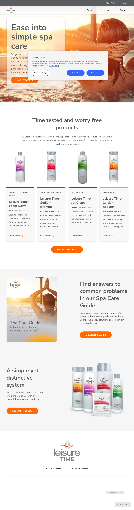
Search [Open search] (125, 3)
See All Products (67, 249)
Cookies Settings (115, 492)
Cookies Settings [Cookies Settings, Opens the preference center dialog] (40, 73)
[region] (68, 65)
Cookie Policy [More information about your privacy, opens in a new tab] (53, 66)
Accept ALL (95, 73)
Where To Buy (111, 3)
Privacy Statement (53, 468)
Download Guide (95, 335)
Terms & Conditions (80, 468)
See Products (25, 80)
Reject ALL (76, 73)
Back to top (123, 504)
